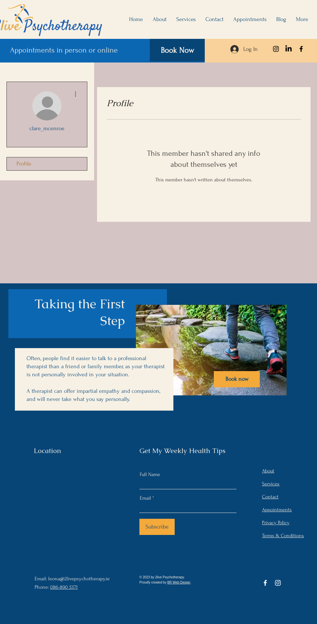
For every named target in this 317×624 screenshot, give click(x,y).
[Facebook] (301, 49)
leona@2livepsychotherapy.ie (79, 579)
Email (145, 498)
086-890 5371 (64, 587)
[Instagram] (276, 49)
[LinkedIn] (288, 49)
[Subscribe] (157, 527)
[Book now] (237, 379)
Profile (23, 164)
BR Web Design (178, 582)
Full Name (150, 474)
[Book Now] (177, 50)
